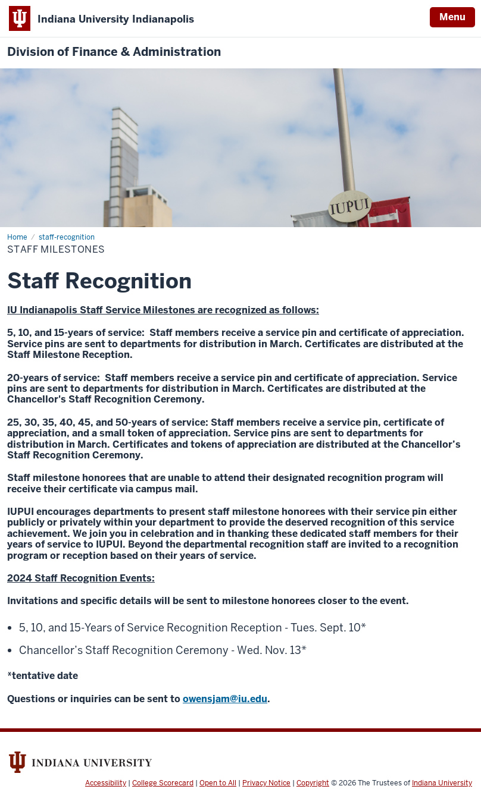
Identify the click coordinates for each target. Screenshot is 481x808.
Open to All (217, 783)
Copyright (312, 783)
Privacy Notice (266, 783)
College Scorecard (162, 783)
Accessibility (105, 783)
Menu (452, 17)
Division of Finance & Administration (114, 52)
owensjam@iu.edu (225, 699)
